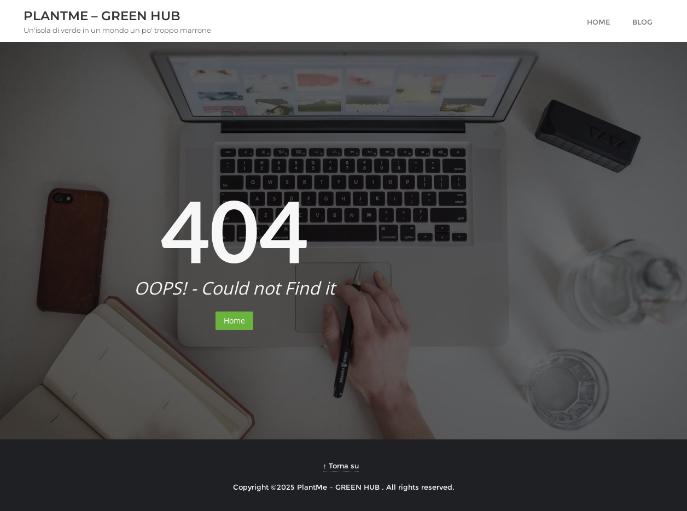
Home (234, 320)
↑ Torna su (341, 465)
